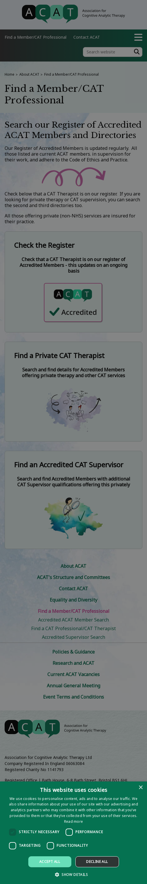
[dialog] (73, 832)
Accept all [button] (49, 861)
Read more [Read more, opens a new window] (73, 821)
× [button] (140, 788)
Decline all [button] (97, 861)
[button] (73, 874)
